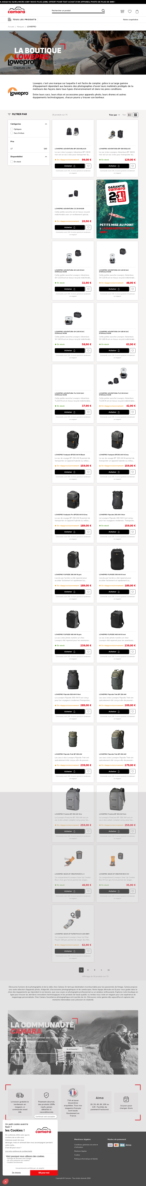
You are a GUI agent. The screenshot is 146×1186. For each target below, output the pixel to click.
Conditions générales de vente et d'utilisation (86, 1146)
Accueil (11, 26)
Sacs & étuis (19, 133)
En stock (17, 161)
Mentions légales (80, 1151)
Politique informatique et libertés (86, 1159)
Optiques (17, 129)
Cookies (77, 1155)
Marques (20, 26)
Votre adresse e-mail (19, 1049)
